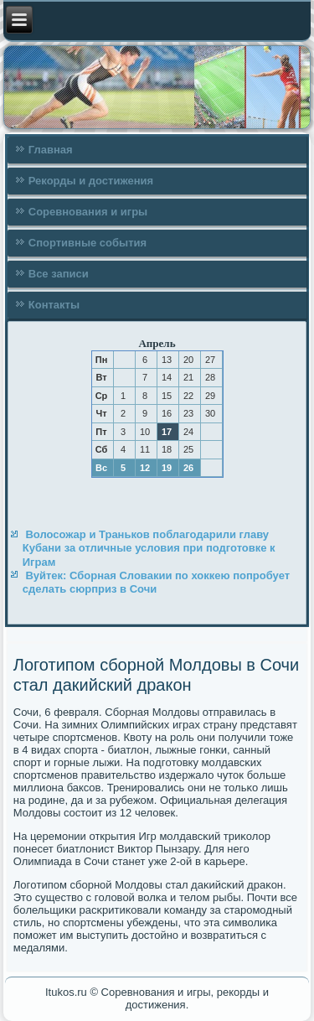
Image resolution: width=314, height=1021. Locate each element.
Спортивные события (87, 242)
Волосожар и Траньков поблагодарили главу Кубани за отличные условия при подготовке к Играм (149, 548)
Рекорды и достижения (90, 180)
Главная (50, 149)
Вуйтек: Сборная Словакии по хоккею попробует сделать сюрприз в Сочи (156, 582)
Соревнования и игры (87, 211)
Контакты (54, 304)
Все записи (58, 273)
